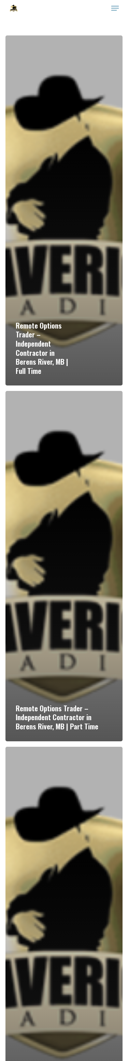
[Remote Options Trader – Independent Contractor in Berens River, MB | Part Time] (64, 566)
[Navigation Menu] (115, 8)
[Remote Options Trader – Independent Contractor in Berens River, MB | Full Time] (64, 210)
